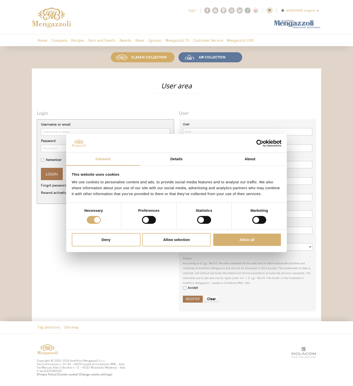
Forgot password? (54, 185)
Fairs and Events (101, 40)
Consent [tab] (103, 159)
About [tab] (250, 159)
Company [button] (59, 40)
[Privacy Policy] (47, 374)
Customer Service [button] (208, 40)
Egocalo (155, 40)
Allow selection (176, 240)
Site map (71, 327)
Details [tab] (176, 159)
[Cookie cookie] (67, 374)
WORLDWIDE (300, 10)
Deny (106, 240)
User (186, 124)
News (139, 40)
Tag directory (49, 327)
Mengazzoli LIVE (240, 40)
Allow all (247, 240)
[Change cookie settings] (95, 374)
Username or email (56, 124)
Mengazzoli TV (177, 40)
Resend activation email (59, 193)
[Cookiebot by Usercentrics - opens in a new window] (260, 143)
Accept (190, 288)
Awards (125, 40)
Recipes (77, 40)
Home (42, 40)
